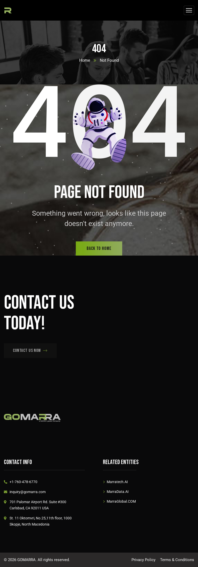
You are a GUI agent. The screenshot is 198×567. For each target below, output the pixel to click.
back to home (99, 248)
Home (84, 60)
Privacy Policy (143, 559)
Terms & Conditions (177, 559)
